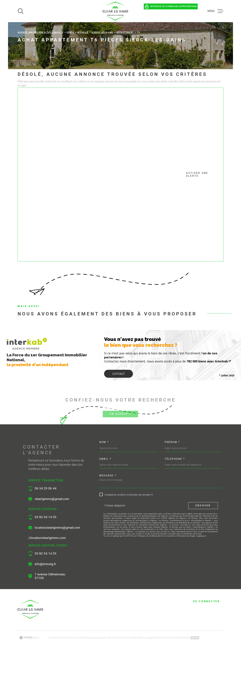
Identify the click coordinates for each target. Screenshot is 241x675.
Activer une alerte (116, 197)
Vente (70, 55)
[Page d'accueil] (115, 11)
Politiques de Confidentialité (149, 558)
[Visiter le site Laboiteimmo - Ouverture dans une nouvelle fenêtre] (29, 660)
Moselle (82, 55)
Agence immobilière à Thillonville (40, 55)
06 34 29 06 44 (45, 511)
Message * (107, 497)
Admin (159, 660)
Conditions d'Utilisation (177, 558)
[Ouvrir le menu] (215, 11)
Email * (105, 481)
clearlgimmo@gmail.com (52, 521)
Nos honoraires (115, 660)
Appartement (125, 55)
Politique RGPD (182, 660)
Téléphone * (175, 481)
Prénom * (172, 464)
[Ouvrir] (21, 11)
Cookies (195, 660)
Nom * (104, 464)
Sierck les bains (102, 55)
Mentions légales (145, 660)
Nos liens (168, 660)
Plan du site (129, 660)
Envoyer (203, 528)
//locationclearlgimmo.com (47, 560)
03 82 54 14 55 (45, 539)
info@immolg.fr (45, 586)
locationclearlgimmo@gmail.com (57, 550)
